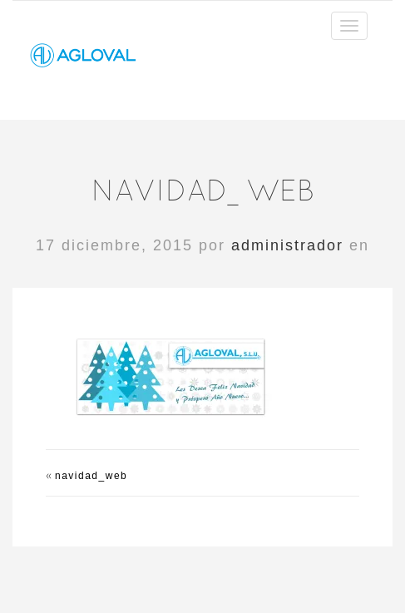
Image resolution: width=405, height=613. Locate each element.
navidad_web (91, 476)
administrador (287, 245)
